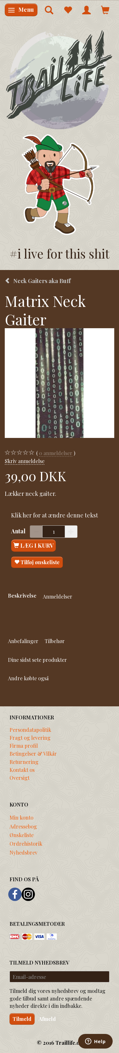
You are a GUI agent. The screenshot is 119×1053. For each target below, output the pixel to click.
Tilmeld (22, 1018)
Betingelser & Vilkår (33, 753)
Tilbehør (55, 640)
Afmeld (47, 1018)
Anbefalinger (23, 640)
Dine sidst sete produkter (37, 659)
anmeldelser (55, 453)
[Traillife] (59, 79)
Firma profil (24, 745)
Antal (19, 531)
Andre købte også (28, 678)
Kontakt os (22, 769)
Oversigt (20, 777)
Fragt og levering (30, 737)
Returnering (24, 761)
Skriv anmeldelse (24, 460)
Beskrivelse (22, 595)
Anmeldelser (57, 596)
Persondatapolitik (30, 729)
